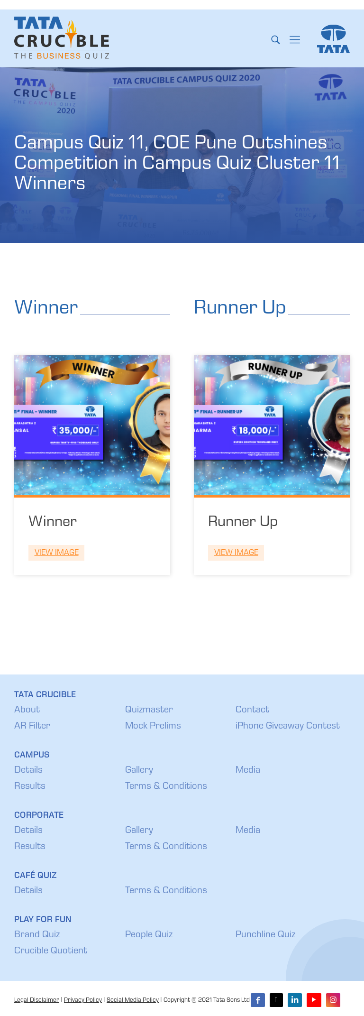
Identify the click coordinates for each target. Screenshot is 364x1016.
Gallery (139, 771)
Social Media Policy (133, 1001)
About (27, 710)
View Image (57, 553)
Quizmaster (149, 710)
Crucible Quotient (50, 951)
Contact (252, 710)
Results (30, 787)
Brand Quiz (37, 935)
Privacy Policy (83, 1001)
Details (28, 771)
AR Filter (32, 726)
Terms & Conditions (166, 787)
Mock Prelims (153, 726)
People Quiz (149, 935)
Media (248, 771)
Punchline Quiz (265, 935)
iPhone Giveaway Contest (288, 726)
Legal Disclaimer (36, 1001)
